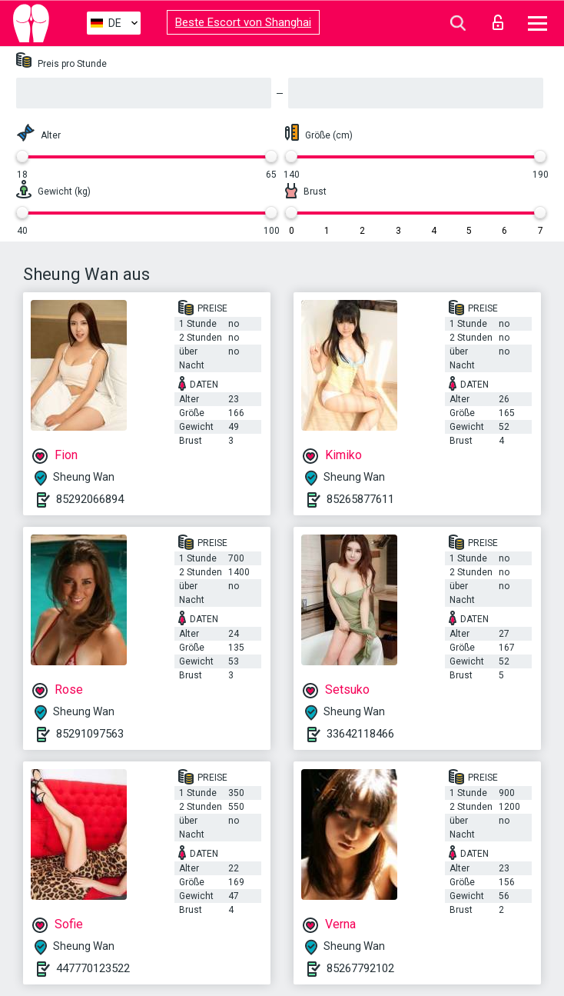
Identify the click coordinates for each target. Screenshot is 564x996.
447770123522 (93, 968)
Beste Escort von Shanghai (243, 22)
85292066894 (90, 499)
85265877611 (360, 499)
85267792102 (360, 968)
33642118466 (360, 734)
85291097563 (90, 734)
